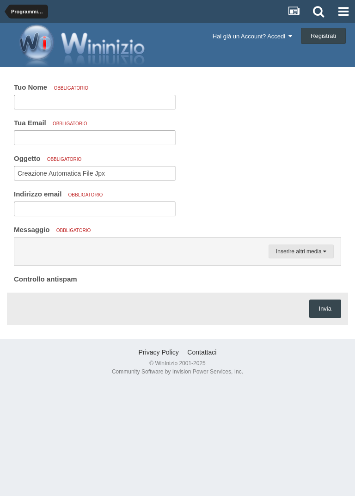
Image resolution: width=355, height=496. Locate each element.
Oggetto (47, 158)
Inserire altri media (301, 362)
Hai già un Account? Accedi (253, 36)
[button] (22, 247)
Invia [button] (325, 419)
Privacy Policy (159, 463)
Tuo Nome (51, 87)
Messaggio (52, 229)
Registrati (323, 35)
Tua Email (50, 123)
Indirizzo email (58, 194)
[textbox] (177, 302)
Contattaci (201, 463)
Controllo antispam (45, 390)
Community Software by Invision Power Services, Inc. (177, 482)
